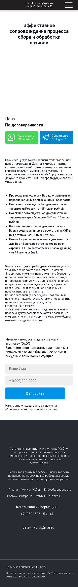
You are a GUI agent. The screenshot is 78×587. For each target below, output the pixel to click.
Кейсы (37, 489)
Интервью (25, 496)
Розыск (12, 496)
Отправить (35, 393)
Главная (14, 489)
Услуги (26, 489)
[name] (39, 369)
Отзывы (39, 496)
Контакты (53, 496)
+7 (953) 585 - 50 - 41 (39, 6)
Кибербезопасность (57, 489)
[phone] (39, 380)
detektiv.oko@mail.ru (39, 3)
